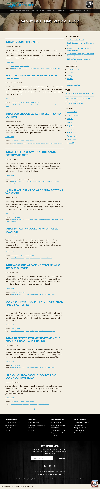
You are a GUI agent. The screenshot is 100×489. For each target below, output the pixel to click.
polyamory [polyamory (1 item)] (67, 101)
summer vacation (34, 102)
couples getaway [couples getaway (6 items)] (75, 96)
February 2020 (72, 112)
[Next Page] (35, 409)
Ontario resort (33, 404)
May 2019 (70, 126)
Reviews (44, 181)
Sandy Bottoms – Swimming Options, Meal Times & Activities (34, 303)
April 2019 (70, 129)
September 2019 (73, 115)
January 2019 (71, 139)
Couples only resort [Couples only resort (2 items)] (84, 96)
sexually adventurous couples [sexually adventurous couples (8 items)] (74, 103)
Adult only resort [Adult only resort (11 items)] (70, 93)
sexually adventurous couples (53, 68)
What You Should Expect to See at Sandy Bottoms (33, 115)
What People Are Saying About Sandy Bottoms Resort (30, 153)
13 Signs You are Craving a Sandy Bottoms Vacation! (34, 192)
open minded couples (46, 104)
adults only (23, 143)
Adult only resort (15, 68)
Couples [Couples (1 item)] (67, 96)
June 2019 (70, 122)
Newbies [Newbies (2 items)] (67, 98)
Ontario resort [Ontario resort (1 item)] (73, 98)
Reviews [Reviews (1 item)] (72, 101)
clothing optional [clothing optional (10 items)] (88, 93)
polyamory (60, 143)
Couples (22, 102)
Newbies (26, 66)
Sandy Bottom (50, 181)
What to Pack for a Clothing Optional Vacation (31, 230)
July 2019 (70, 119)
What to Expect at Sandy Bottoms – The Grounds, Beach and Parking (32, 340)
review (26, 179)
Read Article (9, 62)
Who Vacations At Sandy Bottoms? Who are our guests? (32, 267)
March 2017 (71, 143)
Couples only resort (35, 68)
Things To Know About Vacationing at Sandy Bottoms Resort (31, 376)
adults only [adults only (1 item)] (79, 93)
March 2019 (71, 132)
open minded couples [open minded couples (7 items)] (83, 98)
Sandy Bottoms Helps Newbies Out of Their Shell (31, 77)
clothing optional (15, 66)
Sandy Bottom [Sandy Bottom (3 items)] (78, 101)
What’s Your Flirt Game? (22, 42)
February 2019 (72, 136)
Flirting (22, 66)
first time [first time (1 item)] (92, 96)
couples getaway (40, 143)
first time (32, 104)
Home (12, 11)
